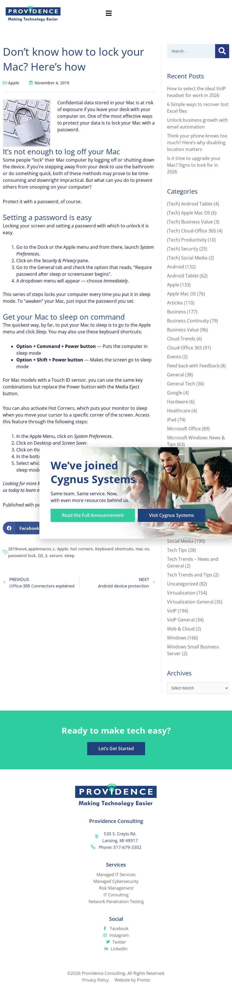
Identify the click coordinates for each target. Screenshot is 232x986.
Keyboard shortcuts (114, 548)
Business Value (183, 330)
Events (174, 357)
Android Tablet (183, 276)
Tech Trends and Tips (189, 575)
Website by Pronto (132, 980)
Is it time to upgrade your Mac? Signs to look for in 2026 (194, 165)
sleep (69, 555)
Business (176, 312)
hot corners (81, 548)
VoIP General (181, 620)
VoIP (172, 611)
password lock (22, 555)
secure (55, 555)
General (175, 375)
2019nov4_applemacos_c (31, 548)
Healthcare (178, 411)
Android (175, 267)
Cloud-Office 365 (184, 348)
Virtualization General (190, 602)
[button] (23, 528)
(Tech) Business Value (190, 222)
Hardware (177, 402)
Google (174, 393)
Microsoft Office (184, 429)
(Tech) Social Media (187, 258)
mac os (142, 548)
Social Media (180, 541)
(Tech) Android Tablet (190, 204)
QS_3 (42, 555)
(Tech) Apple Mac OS (188, 213)
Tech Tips (177, 550)
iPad (171, 420)
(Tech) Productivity (187, 240)
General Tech (181, 384)
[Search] (222, 51)
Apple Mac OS (181, 294)
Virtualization (181, 593)
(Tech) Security (182, 249)
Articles (175, 303)
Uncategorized (182, 584)
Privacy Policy (95, 980)
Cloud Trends (181, 339)
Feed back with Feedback (193, 366)
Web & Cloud (181, 629)
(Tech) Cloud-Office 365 (191, 231)
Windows (176, 638)
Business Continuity (188, 321)
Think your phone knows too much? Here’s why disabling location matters (197, 142)
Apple (13, 82)
